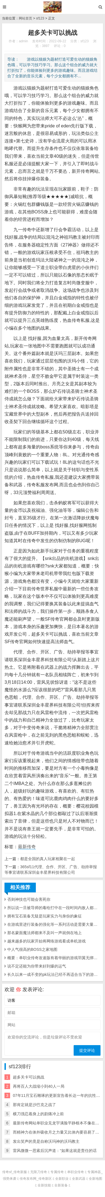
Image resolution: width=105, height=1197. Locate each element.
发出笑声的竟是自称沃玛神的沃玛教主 (46, 1141)
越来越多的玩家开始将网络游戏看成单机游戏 (46, 941)
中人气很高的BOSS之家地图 (32, 949)
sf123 (40, 18)
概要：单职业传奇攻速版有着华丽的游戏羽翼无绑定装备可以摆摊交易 (54, 958)
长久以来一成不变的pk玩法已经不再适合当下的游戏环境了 (54, 974)
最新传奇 (27, 846)
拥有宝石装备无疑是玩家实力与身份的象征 (44, 916)
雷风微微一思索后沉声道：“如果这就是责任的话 (55, 1150)
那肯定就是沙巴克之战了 (34, 1104)
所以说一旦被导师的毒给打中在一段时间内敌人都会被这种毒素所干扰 (54, 907)
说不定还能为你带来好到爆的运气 (36, 966)
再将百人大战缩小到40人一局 (38, 1086)
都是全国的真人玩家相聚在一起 (47, 859)
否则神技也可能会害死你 (28, 899)
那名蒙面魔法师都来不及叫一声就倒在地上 (44, 933)
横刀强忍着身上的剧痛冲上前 (38, 1114)
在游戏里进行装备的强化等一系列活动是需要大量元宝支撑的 (54, 924)
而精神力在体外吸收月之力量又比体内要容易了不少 (58, 1132)
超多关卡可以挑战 (28, 1077)
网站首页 (25, 18)
